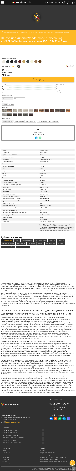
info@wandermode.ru (12, 422)
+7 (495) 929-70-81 (38, 135)
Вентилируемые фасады (10, 435)
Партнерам (5, 457)
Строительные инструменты (11, 442)
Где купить (5, 459)
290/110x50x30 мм (53, 121)
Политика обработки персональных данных (53, 457)
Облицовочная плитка (9, 430)
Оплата (4, 454)
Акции (4, 450)
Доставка (42, 450)
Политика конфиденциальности (49, 454)
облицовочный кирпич (9, 378)
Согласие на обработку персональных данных (53, 461)
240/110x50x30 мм (30, 121)
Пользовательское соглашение (49, 459)
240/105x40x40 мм (19, 121)
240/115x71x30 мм (42, 121)
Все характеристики (7, 95)
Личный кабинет (7, 463)
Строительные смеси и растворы (13, 437)
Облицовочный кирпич (9, 432)
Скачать (4, 461)
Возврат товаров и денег (47, 452)
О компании (6, 452)
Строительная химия (9, 440)
